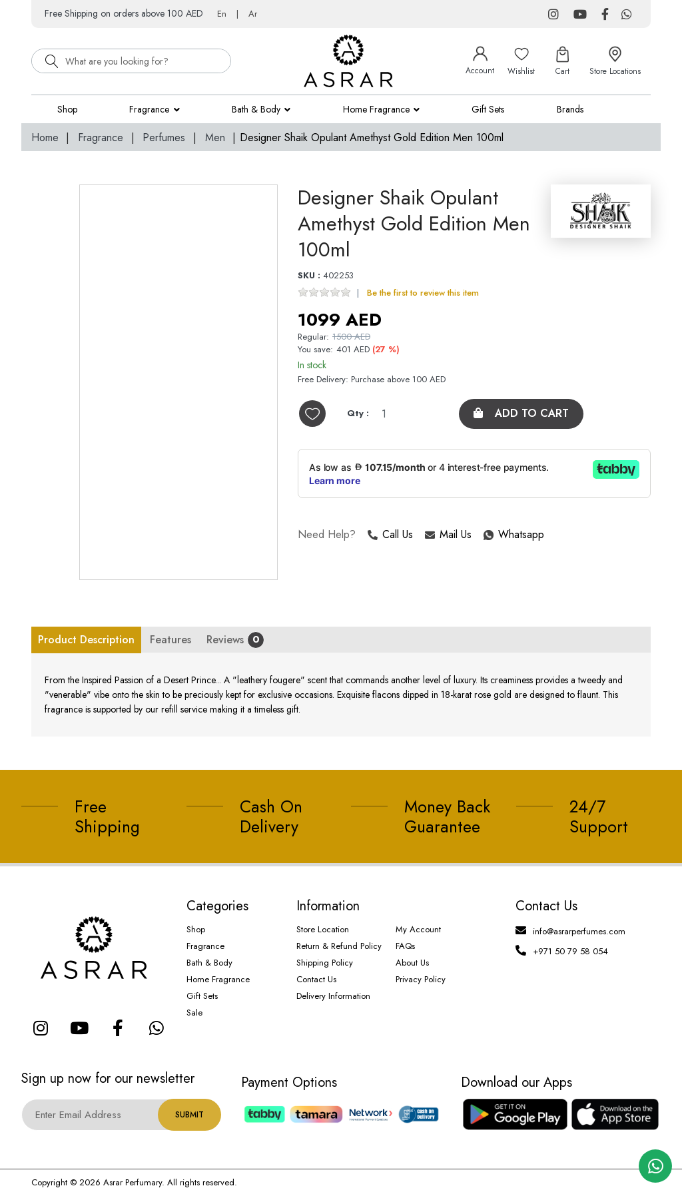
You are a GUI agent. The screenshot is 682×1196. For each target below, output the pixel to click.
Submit (189, 1115)
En (221, 13)
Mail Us (448, 535)
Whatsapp (484, 535)
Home (45, 137)
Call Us (390, 535)
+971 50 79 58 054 (570, 951)
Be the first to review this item (423, 292)
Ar (252, 13)
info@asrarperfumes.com (579, 931)
